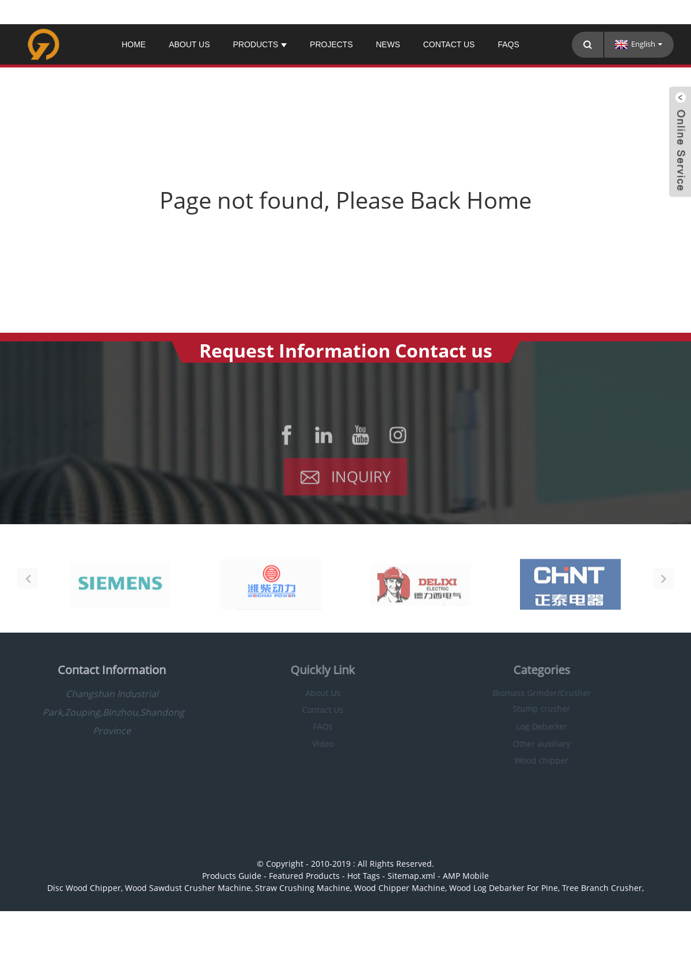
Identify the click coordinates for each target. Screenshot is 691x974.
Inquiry (361, 479)
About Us (189, 44)
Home (134, 44)
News (388, 44)
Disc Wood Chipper (84, 887)
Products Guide (231, 875)
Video (313, 743)
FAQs (508, 44)
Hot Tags (363, 875)
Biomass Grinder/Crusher (532, 692)
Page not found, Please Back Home (345, 200)
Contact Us (449, 44)
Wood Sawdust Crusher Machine (188, 887)
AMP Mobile (466, 875)
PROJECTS (331, 44)
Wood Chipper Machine (399, 887)
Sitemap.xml (411, 875)
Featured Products (304, 875)
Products (260, 44)
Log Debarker (531, 726)
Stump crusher (532, 708)
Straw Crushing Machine (302, 887)
